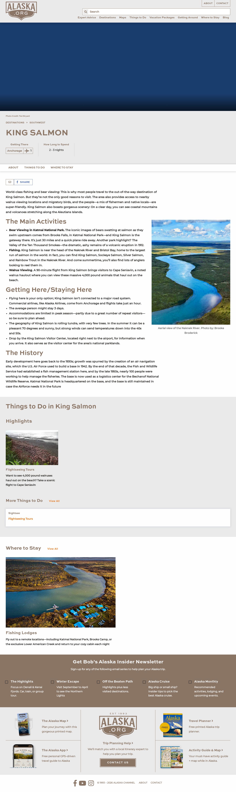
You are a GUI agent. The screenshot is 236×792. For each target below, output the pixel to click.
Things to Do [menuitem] (137, 17)
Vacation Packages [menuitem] (162, 17)
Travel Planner (201, 721)
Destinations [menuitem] (107, 17)
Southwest (37, 123)
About (208, 3)
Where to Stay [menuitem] (210, 17)
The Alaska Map (55, 721)
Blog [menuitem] (226, 17)
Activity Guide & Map (206, 750)
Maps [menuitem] (122, 17)
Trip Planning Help (118, 743)
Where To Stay (62, 167)
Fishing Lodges (21, 633)
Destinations (15, 123)
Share (23, 182)
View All (54, 501)
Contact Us (118, 762)
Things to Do (34, 167)
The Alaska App (55, 750)
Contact (222, 3)
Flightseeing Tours (20, 469)
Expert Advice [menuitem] (87, 17)
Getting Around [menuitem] (188, 17)
